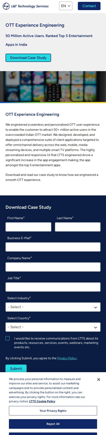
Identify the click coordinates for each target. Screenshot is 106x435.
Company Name (18, 258)
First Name (15, 218)
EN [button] (63, 6)
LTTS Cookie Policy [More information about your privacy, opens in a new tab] (42, 406)
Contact (89, 6)
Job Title (13, 278)
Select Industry (18, 298)
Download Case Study (28, 57)
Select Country (18, 318)
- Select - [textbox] (16, 307)
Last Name (64, 218)
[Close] (99, 385)
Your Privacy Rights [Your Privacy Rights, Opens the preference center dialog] (53, 416)
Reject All (53, 429)
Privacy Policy (67, 358)
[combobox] (53, 307)
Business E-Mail (18, 238)
